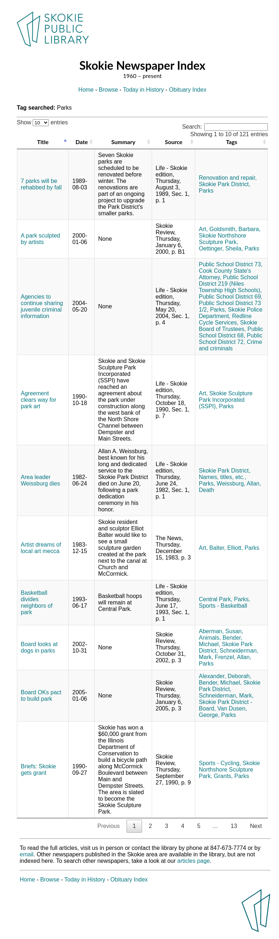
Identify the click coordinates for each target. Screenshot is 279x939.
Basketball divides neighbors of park (36, 602)
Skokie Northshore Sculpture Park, (222, 239)
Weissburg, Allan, (239, 483)
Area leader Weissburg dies (40, 480)
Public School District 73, (230, 264)
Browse (108, 90)
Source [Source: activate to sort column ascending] (173, 141)
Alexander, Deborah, (225, 676)
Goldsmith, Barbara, (234, 229)
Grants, (223, 776)
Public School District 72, (230, 338)
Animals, (210, 638)
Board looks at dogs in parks (39, 647)
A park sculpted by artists (40, 239)
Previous (108, 826)
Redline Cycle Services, (225, 319)
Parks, (218, 310)
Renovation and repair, (228, 178)
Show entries (42, 122)
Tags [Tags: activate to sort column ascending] (231, 141)
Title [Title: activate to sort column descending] (43, 141)
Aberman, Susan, (221, 631)
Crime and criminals (230, 345)
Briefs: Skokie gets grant (38, 769)
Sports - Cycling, (220, 763)
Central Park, (215, 599)
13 (233, 826)
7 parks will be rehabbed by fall (41, 184)
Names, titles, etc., (222, 477)
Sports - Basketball (223, 606)
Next (256, 826)
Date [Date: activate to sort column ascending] (82, 141)
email (26, 854)
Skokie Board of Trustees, (228, 325)
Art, (203, 229)
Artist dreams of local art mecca (41, 548)
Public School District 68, (231, 332)
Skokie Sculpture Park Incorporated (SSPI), (225, 399)
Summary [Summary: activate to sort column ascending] (123, 141)
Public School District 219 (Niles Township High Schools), (230, 283)
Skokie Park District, (224, 184)
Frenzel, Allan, (233, 657)
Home (86, 90)
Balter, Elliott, (226, 548)
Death (206, 490)
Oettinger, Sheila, (221, 248)
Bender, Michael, (220, 683)
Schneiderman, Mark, (226, 695)
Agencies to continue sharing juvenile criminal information (42, 306)
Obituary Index (187, 90)
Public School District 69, (230, 297)
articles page (193, 861)
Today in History (143, 90)
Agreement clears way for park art (38, 399)
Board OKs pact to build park (41, 695)
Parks (206, 191)
